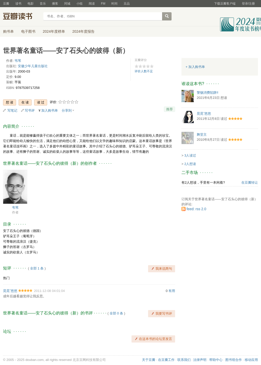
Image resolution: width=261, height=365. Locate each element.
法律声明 (199, 360)
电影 (31, 3)
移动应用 (251, 360)
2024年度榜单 (54, 31)
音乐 (43, 3)
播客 (55, 3)
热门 (6, 278)
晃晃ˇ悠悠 (10, 291)
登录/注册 (248, 3)
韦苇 (18, 61)
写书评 (30, 110)
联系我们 (184, 360)
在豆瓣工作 (166, 360)
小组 (79, 3)
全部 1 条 (37, 268)
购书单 (8, 31)
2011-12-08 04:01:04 (49, 291)
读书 (18, 3)
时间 (114, 3)
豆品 (127, 3)
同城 (67, 3)
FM (103, 3)
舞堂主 (202, 134)
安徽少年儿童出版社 (33, 66)
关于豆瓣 (148, 360)
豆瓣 (6, 3)
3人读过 (190, 155)
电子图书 (28, 31)
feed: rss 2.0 (196, 209)
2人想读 (190, 164)
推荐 (169, 109)
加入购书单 (49, 110)
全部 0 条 (116, 313)
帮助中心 (216, 360)
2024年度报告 (83, 31)
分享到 (67, 110)
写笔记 (12, 110)
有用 (171, 291)
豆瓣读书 (21, 17)
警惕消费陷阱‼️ (207, 93)
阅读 (92, 3)
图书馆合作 (233, 360)
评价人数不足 (144, 71)
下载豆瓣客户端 (225, 3)
